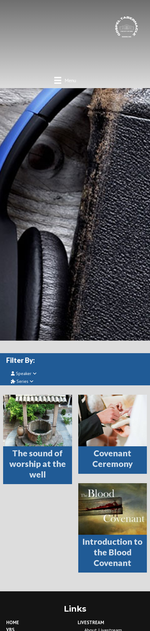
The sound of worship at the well (37, 463)
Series (22, 381)
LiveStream (91, 622)
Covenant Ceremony (112, 458)
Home (12, 622)
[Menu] (65, 80)
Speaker (23, 373)
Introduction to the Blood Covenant (112, 552)
